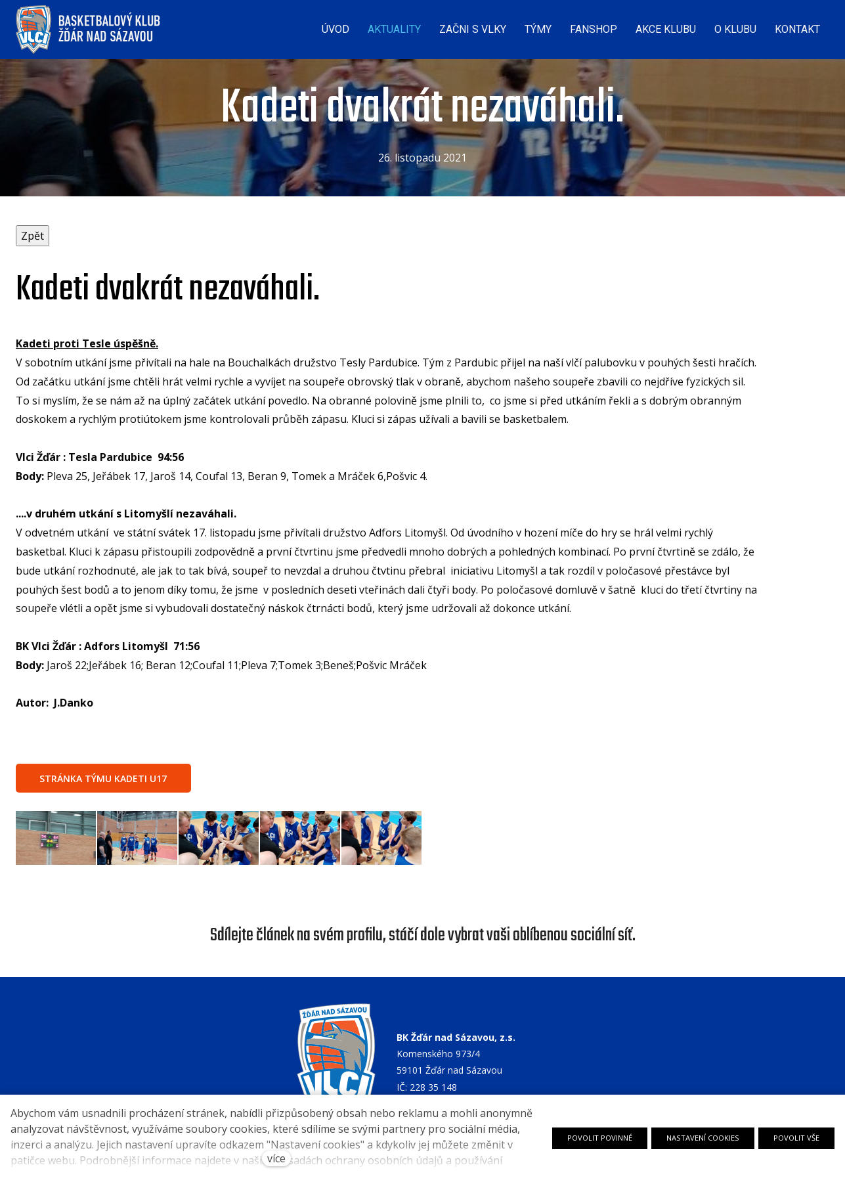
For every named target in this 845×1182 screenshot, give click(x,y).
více (276, 1158)
